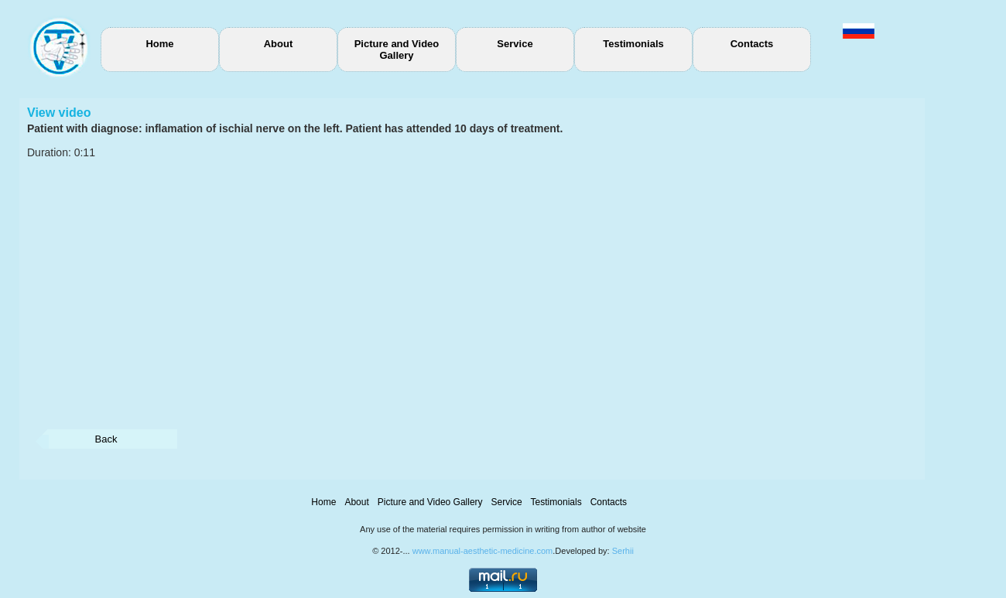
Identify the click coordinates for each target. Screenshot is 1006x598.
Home (159, 44)
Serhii (623, 550)
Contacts (752, 44)
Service (514, 44)
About (278, 44)
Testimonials (633, 44)
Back (106, 439)
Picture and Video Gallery (397, 49)
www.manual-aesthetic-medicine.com (482, 550)
